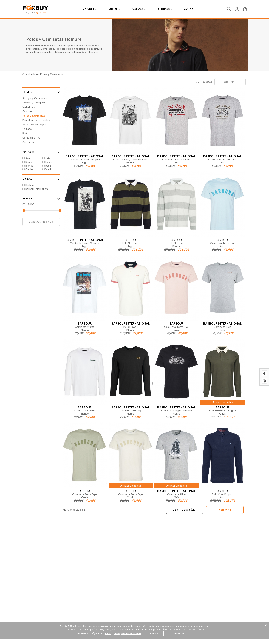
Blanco (29, 165)
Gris (47, 158)
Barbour (30, 185)
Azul (27, 158)
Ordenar (230, 81)
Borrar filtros (41, 221)
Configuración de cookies (127, 633)
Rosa (48, 165)
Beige (28, 161)
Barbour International (37, 188)
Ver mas (224, 509)
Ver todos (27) (185, 509)
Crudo (29, 169)
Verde (48, 169)
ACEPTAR (154, 633)
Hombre (33, 74)
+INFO (108, 633)
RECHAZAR (179, 633)
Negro (48, 161)
